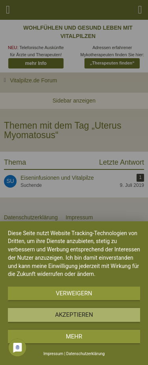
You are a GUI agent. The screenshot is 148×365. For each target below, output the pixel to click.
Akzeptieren (74, 314)
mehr (74, 336)
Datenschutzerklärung (85, 354)
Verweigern (74, 293)
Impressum (53, 354)
